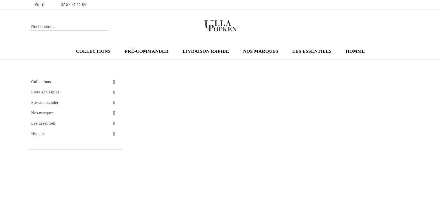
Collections (93, 51)
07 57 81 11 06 (73, 5)
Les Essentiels (312, 51)
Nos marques (260, 51)
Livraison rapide (206, 51)
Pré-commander (147, 51)
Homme (355, 51)
